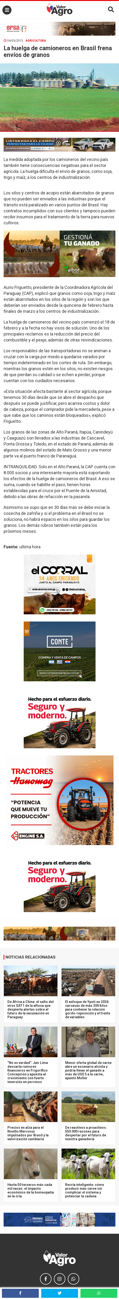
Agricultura (35, 40)
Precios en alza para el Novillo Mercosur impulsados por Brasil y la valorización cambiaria (28, 1133)
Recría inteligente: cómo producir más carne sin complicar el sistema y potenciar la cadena (84, 1190)
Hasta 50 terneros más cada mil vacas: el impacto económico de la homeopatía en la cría (30, 1190)
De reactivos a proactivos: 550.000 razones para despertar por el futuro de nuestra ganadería (86, 1133)
